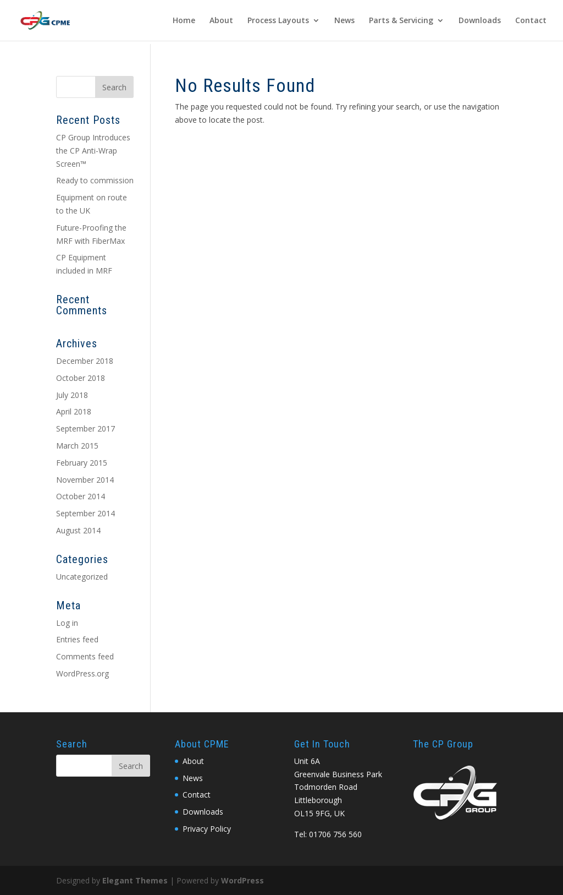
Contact (531, 21)
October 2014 (80, 496)
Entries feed (77, 639)
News (344, 21)
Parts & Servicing (401, 21)
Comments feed (85, 656)
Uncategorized (82, 576)
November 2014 (85, 479)
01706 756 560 (335, 834)
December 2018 (84, 361)
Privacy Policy (207, 828)
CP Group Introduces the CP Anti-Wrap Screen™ (93, 150)
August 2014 (78, 530)
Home (184, 21)
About (221, 21)
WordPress (242, 880)
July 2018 (72, 395)
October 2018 (80, 378)
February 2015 (81, 462)
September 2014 (85, 513)
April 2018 (73, 411)
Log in (67, 623)
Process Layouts (278, 21)
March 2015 (77, 445)
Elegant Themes (135, 880)
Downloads (480, 21)
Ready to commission (95, 180)
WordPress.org (82, 673)
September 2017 (85, 428)
